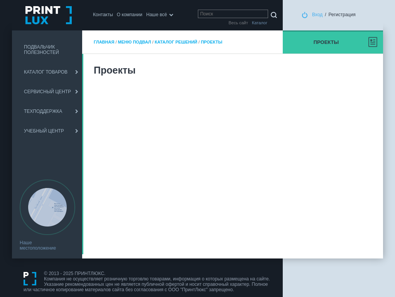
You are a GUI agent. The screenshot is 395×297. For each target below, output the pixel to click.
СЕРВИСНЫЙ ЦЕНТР (47, 91)
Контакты (103, 14)
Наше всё (156, 14)
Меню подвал (134, 42)
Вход (317, 14)
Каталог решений (176, 42)
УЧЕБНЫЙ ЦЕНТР (44, 131)
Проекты (211, 42)
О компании (129, 14)
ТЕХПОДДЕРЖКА (43, 111)
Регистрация (342, 14)
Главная (104, 42)
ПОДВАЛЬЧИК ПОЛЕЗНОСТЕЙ (41, 49)
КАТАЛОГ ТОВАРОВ (46, 72)
